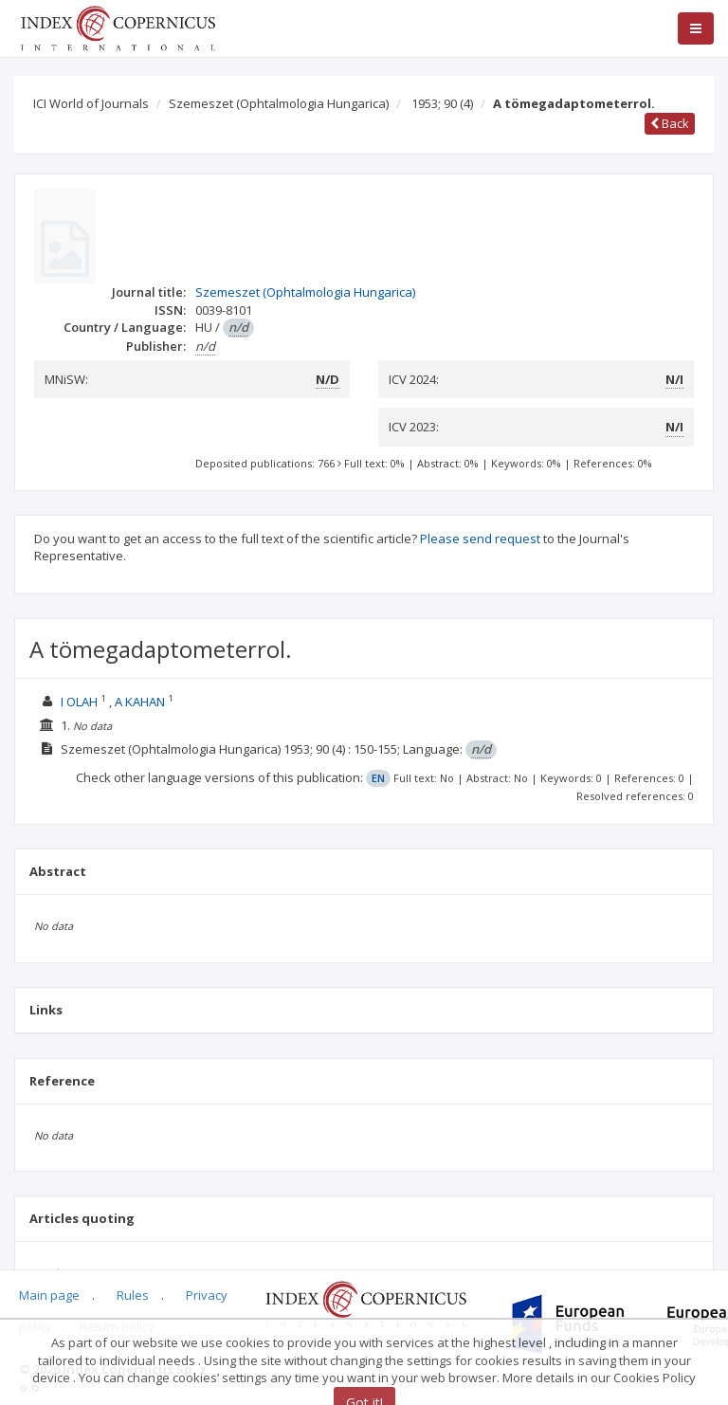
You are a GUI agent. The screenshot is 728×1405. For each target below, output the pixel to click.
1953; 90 (442, 103)
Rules (133, 1295)
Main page (49, 1295)
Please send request (480, 538)
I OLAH (79, 701)
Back (669, 123)
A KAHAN (140, 701)
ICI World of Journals (91, 103)
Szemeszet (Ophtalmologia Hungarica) (279, 103)
